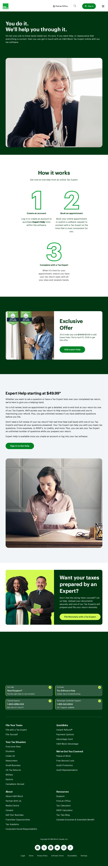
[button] (89, 6)
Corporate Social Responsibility (21, 829)
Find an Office (63, 801)
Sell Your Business (14, 815)
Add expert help (72, 349)
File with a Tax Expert (16, 730)
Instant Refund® (64, 730)
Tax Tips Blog (63, 815)
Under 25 (10, 756)
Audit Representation (67, 770)
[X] (44, 847)
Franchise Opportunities (18, 820)
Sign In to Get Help (19, 446)
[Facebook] (37, 847)
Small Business (13, 765)
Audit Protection (64, 765)
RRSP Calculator (64, 810)
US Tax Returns (13, 770)
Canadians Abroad (15, 784)
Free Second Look (65, 761)
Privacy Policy (42, 856)
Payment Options (65, 734)
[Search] (75, 6)
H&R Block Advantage (67, 744)
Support (60, 796)
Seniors (9, 779)
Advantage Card (64, 739)
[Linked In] (51, 847)
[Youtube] (57, 847)
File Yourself (12, 734)
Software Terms (57, 856)
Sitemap (84, 856)
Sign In (89, 6)
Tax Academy (12, 824)
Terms (31, 856)
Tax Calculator (63, 806)
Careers (9, 810)
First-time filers (13, 747)
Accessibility (72, 856)
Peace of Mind (63, 756)
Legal (23, 856)
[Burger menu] (103, 6)
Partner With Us (13, 801)
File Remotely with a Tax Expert (80, 617)
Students (10, 751)
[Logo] (5, 6)
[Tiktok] (70, 847)
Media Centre (12, 806)
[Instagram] (64, 847)
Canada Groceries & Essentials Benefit (75, 820)
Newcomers (11, 761)
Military (9, 775)
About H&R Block (14, 796)
